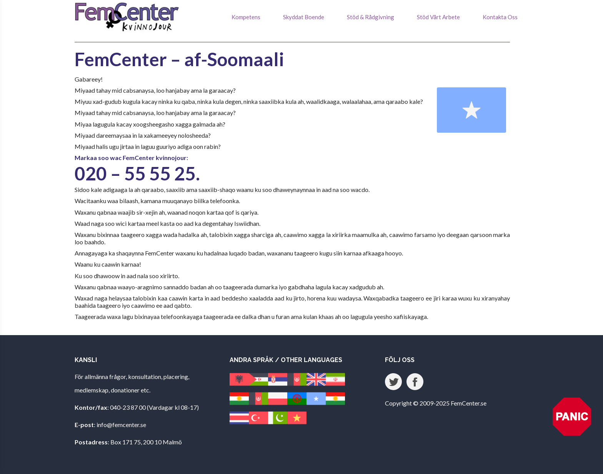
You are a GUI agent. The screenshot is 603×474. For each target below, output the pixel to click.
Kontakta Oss (500, 16)
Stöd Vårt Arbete (438, 16)
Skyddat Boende (303, 16)
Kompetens (246, 16)
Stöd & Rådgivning (370, 16)
